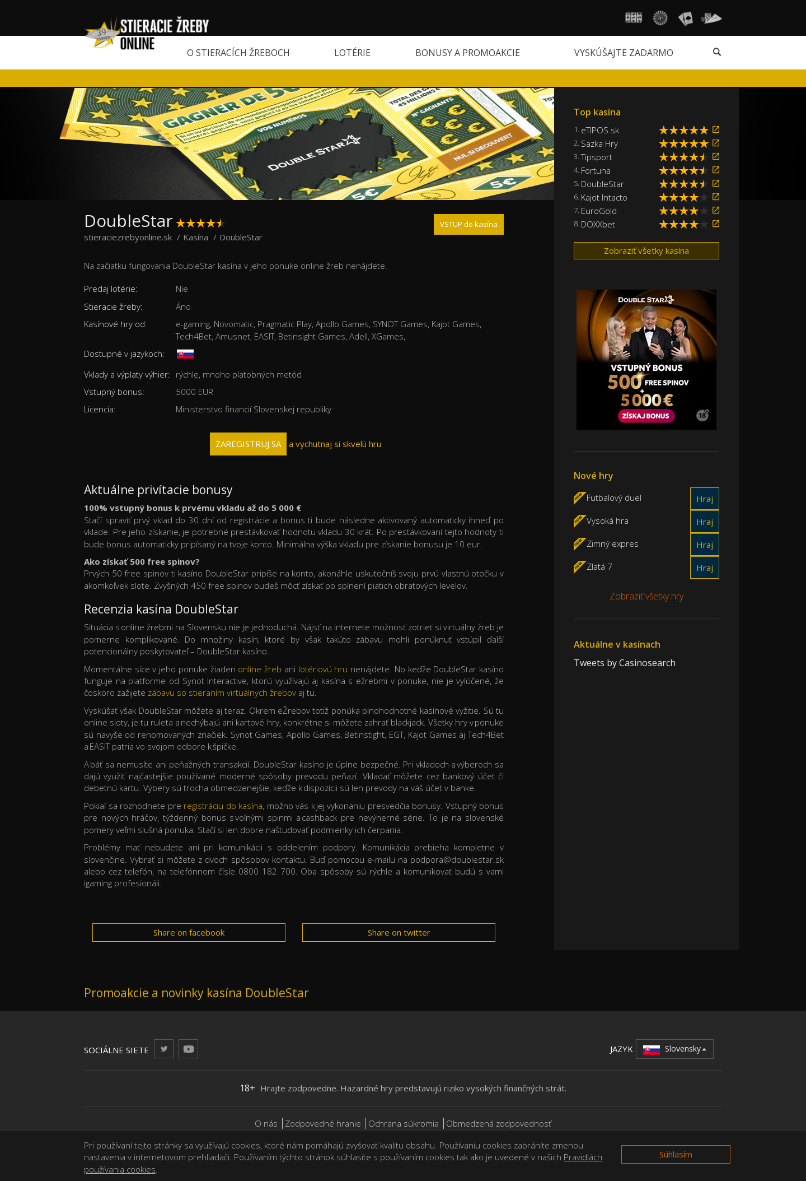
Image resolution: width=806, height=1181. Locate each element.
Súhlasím (675, 1154)
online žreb (260, 669)
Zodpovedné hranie (323, 1123)
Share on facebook (188, 932)
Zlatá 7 (599, 565)
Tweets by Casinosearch (625, 663)
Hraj (704, 498)
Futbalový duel (614, 497)
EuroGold (599, 211)
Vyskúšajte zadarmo (623, 53)
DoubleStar (602, 184)
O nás (266, 1123)
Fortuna (596, 170)
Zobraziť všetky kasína (646, 250)
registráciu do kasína (223, 805)
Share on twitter (399, 932)
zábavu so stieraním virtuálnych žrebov (222, 692)
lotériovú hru (323, 669)
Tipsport (596, 157)
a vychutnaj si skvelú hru (295, 444)
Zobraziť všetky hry (646, 596)
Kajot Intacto (604, 197)
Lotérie (352, 53)
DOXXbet (598, 224)
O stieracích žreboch (238, 53)
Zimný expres (613, 542)
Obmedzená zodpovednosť (498, 1123)
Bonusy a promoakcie (467, 53)
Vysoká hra (608, 520)
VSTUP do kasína (469, 224)
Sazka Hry (599, 143)
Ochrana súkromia (403, 1123)
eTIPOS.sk (600, 130)
